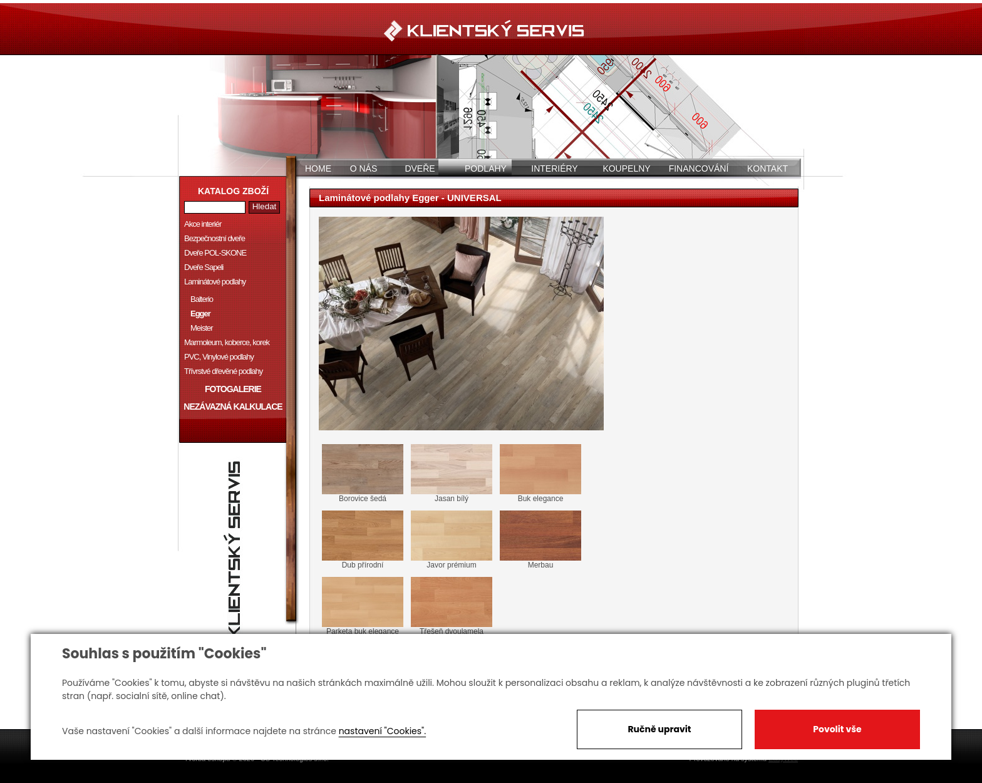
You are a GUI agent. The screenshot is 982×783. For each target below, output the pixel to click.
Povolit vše (837, 729)
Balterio (201, 299)
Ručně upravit (659, 729)
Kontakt (767, 168)
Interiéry (554, 168)
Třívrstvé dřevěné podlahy (223, 371)
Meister (201, 328)
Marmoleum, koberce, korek (226, 342)
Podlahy (486, 168)
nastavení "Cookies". (382, 731)
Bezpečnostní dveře (214, 238)
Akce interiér (202, 224)
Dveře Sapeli (203, 267)
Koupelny (626, 168)
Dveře (420, 168)
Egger (200, 313)
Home (318, 168)
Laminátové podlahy (215, 281)
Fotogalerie (233, 389)
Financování (699, 168)
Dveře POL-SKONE (215, 252)
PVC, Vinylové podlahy (219, 356)
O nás (364, 168)
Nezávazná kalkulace (232, 407)
